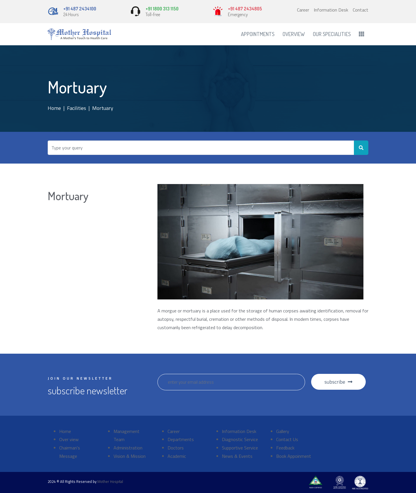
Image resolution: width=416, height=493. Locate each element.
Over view (69, 439)
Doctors (176, 447)
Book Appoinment (293, 456)
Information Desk (331, 9)
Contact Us (287, 439)
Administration (128, 447)
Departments (181, 439)
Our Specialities (332, 34)
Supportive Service (240, 447)
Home (54, 108)
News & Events (237, 456)
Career (303, 9)
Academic (177, 456)
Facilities (76, 108)
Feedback (285, 447)
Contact (360, 9)
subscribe (338, 382)
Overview (294, 34)
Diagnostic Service (240, 439)
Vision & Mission (130, 456)
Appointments (257, 34)
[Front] (79, 34)
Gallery (282, 431)
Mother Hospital (110, 481)
